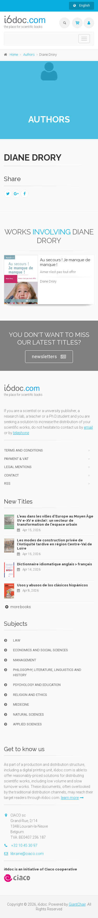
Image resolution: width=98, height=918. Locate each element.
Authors (29, 55)
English (81, 5)
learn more (72, 798)
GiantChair (77, 904)
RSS (7, 483)
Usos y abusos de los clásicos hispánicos (52, 585)
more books (17, 607)
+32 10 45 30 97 (20, 845)
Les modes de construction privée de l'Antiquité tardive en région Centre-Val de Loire (54, 544)
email (88, 427)
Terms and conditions (23, 450)
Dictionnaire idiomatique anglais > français (54, 564)
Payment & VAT (16, 459)
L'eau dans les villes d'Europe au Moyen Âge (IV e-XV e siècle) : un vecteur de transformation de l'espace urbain (55, 520)
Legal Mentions (18, 467)
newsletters (49, 357)
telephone (21, 433)
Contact (11, 475)
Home (14, 55)
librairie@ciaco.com (24, 854)
